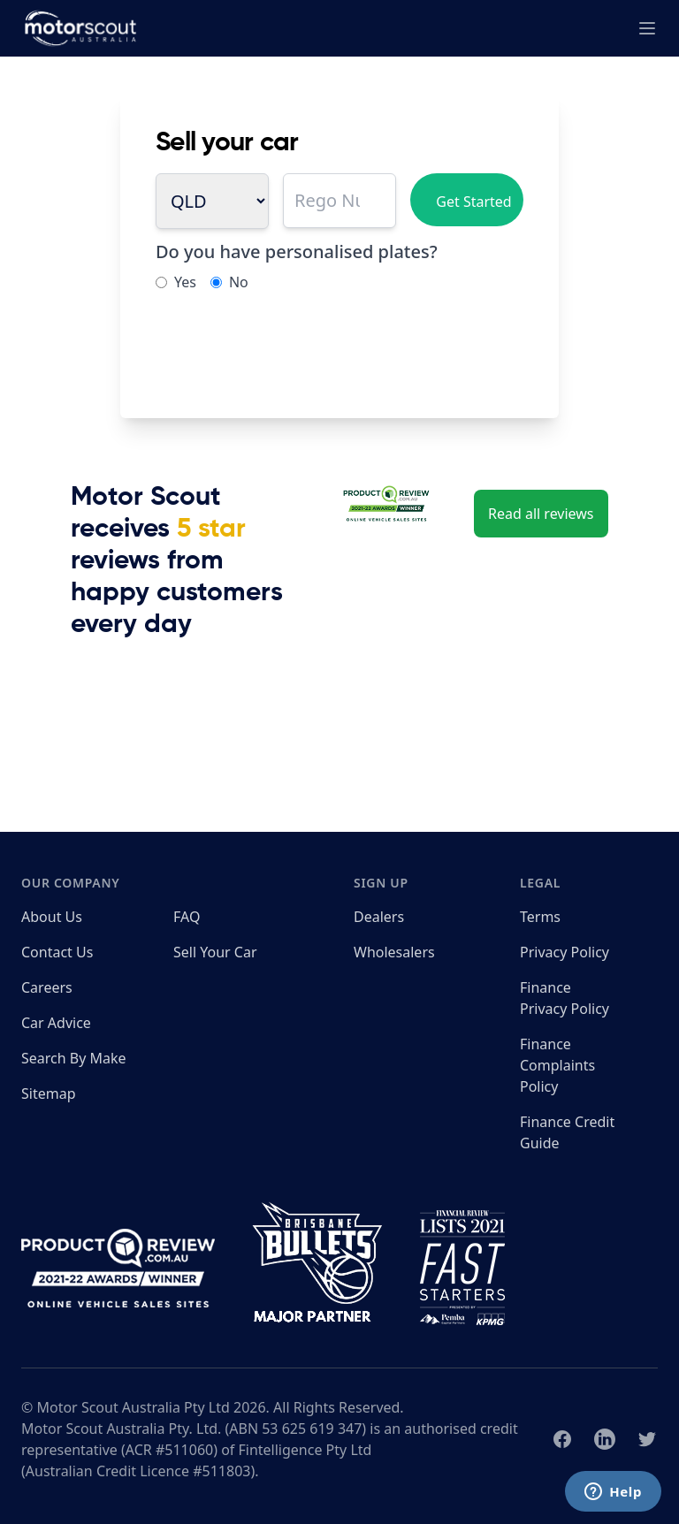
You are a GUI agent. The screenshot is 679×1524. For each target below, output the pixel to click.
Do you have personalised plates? (297, 251)
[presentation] (290, 348)
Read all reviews (541, 513)
